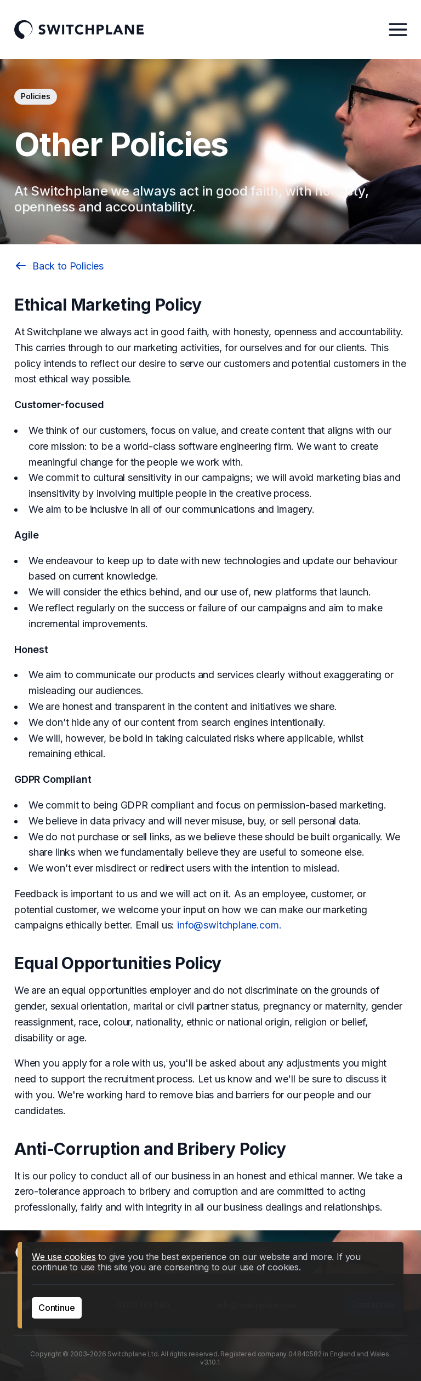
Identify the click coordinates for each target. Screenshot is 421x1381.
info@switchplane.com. (229, 925)
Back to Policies (59, 265)
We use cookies (63, 1256)
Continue (56, 1307)
